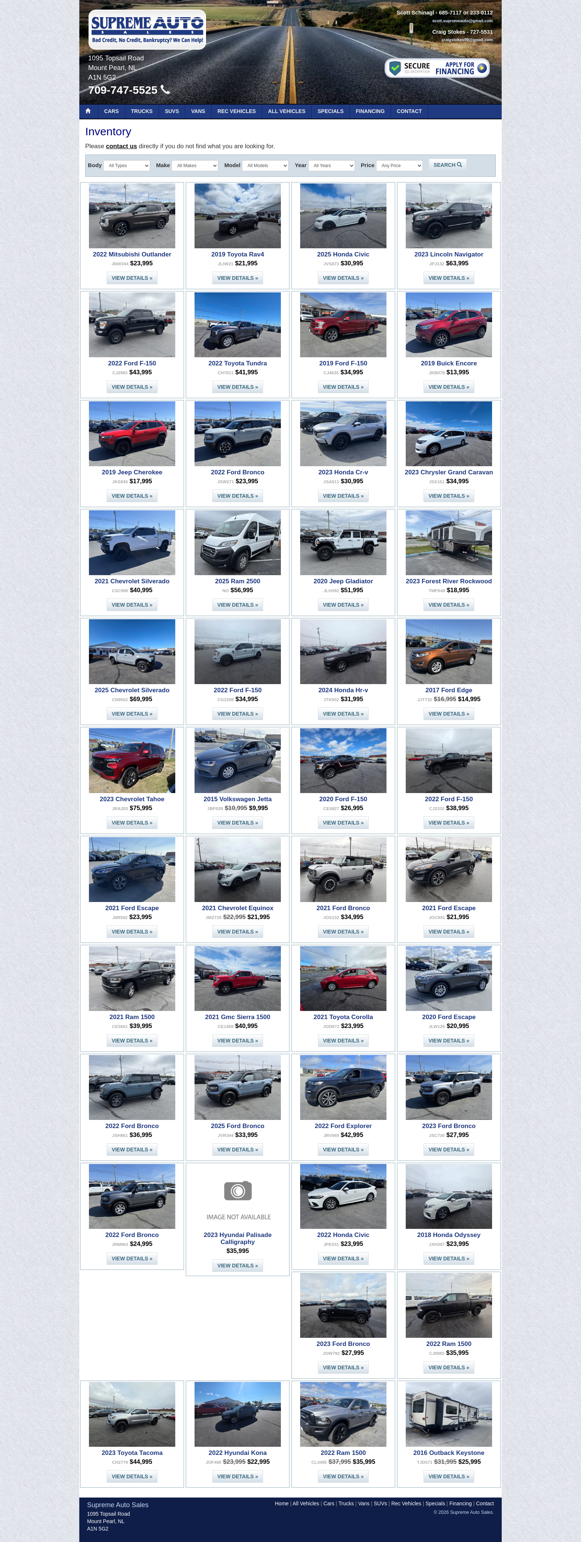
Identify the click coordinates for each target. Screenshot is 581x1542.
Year (300, 165)
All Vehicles (286, 111)
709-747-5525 (129, 90)
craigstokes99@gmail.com (467, 39)
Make (163, 165)
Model (232, 165)
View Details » (132, 278)
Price (368, 165)
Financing (370, 111)
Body (95, 165)
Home (282, 1503)
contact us (121, 146)
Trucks (142, 111)
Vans (198, 111)
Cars (111, 111)
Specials (330, 111)
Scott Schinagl (415, 13)
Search (448, 165)
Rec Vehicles (237, 111)
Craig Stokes (448, 32)
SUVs (172, 111)
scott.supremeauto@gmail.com (462, 21)
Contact (409, 111)
